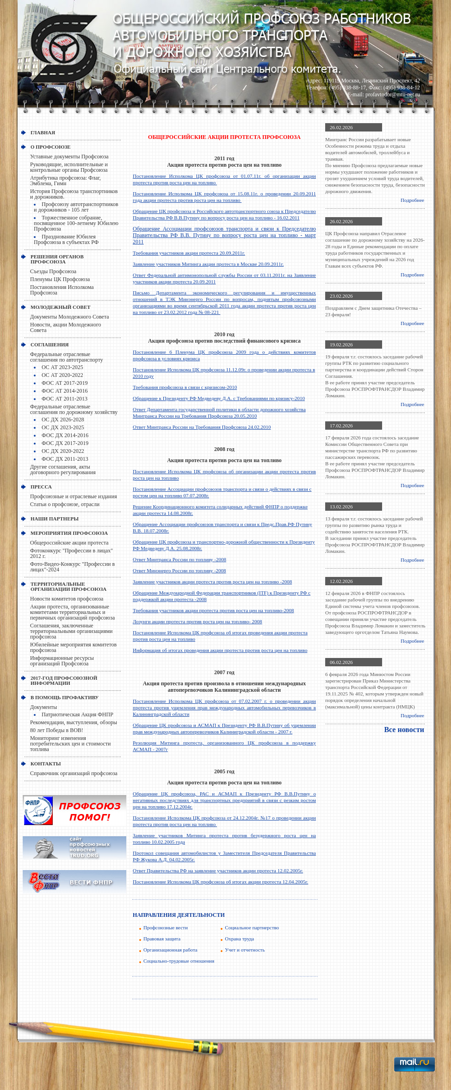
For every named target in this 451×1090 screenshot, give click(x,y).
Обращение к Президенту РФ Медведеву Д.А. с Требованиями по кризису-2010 (219, 398)
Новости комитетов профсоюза (66, 598)
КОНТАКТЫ (46, 763)
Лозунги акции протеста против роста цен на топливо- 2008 (197, 621)
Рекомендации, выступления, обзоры (73, 722)
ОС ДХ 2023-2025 (63, 427)
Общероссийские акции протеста (69, 542)
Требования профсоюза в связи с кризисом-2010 (185, 387)
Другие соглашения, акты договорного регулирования (63, 470)
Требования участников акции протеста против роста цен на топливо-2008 (213, 610)
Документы (43, 707)
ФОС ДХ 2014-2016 (65, 435)
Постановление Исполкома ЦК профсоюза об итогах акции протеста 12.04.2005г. (220, 881)
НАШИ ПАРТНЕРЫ (55, 518)
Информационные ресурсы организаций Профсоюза (62, 661)
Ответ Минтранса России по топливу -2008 (179, 559)
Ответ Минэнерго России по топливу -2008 (179, 570)
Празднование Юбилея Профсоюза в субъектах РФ (66, 239)
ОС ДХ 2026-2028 (63, 419)
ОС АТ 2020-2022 (62, 375)
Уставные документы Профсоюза (69, 156)
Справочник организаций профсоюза (73, 773)
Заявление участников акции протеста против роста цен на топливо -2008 (212, 581)
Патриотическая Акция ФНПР (77, 714)
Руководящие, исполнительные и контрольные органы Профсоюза (69, 167)
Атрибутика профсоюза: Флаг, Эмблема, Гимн (65, 181)
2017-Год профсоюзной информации (64, 680)
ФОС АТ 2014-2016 (64, 391)
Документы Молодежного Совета (69, 316)
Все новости (404, 729)
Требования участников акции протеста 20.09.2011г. (189, 253)
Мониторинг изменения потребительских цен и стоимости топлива (70, 743)
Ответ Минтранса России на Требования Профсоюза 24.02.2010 (202, 427)
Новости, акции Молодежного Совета (65, 327)
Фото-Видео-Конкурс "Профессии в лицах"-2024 (72, 567)
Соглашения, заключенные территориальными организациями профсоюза (71, 631)
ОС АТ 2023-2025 (62, 367)
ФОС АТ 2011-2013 (64, 398)
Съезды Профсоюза (53, 271)
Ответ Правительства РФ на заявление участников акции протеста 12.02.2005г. (218, 870)
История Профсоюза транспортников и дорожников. (74, 194)
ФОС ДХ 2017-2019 (65, 443)
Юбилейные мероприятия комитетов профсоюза (73, 647)
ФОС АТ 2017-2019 (64, 383)
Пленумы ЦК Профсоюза (60, 279)
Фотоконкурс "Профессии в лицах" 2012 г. (71, 553)
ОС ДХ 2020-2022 (63, 451)
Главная (43, 132)
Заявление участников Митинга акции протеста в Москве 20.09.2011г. (208, 264)
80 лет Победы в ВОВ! (56, 730)
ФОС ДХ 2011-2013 (65, 459)
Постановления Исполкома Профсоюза (62, 290)
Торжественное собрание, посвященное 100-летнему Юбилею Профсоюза (76, 223)
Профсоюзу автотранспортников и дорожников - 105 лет (76, 207)
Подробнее (412, 200)
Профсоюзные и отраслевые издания (73, 496)
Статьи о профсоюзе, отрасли (64, 504)
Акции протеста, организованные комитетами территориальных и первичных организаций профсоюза (72, 612)
